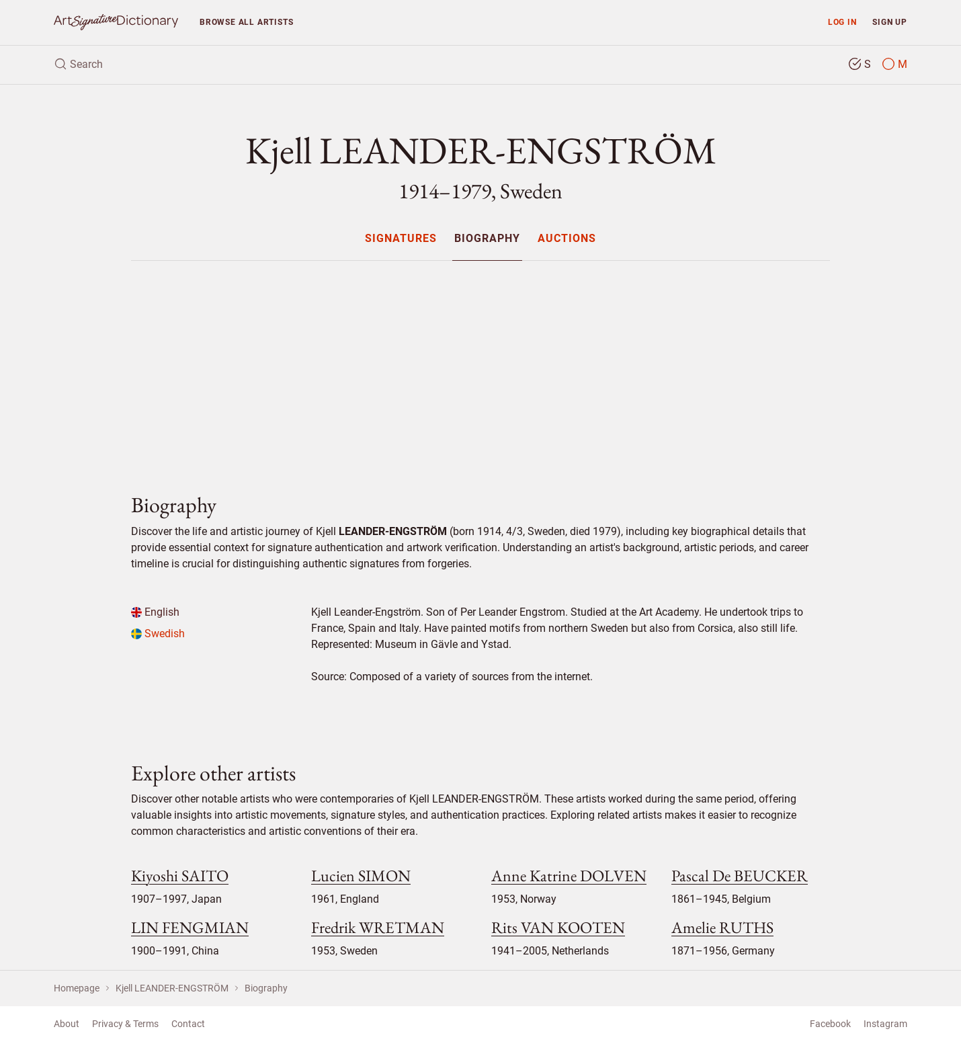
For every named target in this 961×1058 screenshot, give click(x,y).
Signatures (401, 239)
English (155, 612)
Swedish (158, 633)
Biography (487, 239)
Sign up (889, 22)
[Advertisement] (480, 366)
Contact (188, 1023)
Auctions (567, 239)
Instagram (885, 1023)
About (66, 1023)
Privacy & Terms (125, 1023)
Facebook (830, 1023)
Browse (246, 22)
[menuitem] (400, 238)
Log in (842, 22)
